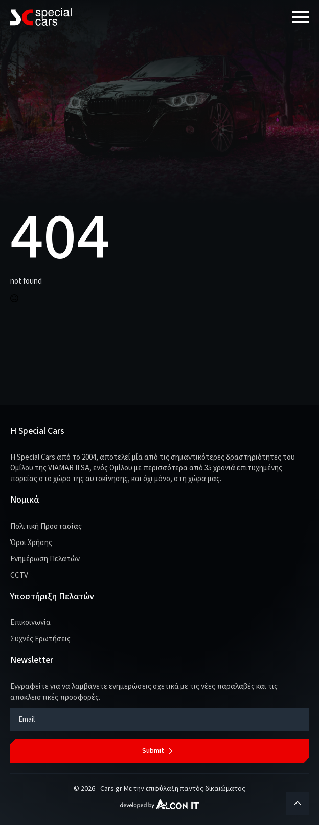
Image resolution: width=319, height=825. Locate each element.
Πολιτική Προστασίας (46, 526)
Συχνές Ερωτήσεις (40, 639)
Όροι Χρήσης (31, 542)
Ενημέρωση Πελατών (45, 559)
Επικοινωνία (30, 622)
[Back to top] (297, 803)
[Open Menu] (300, 17)
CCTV (19, 575)
